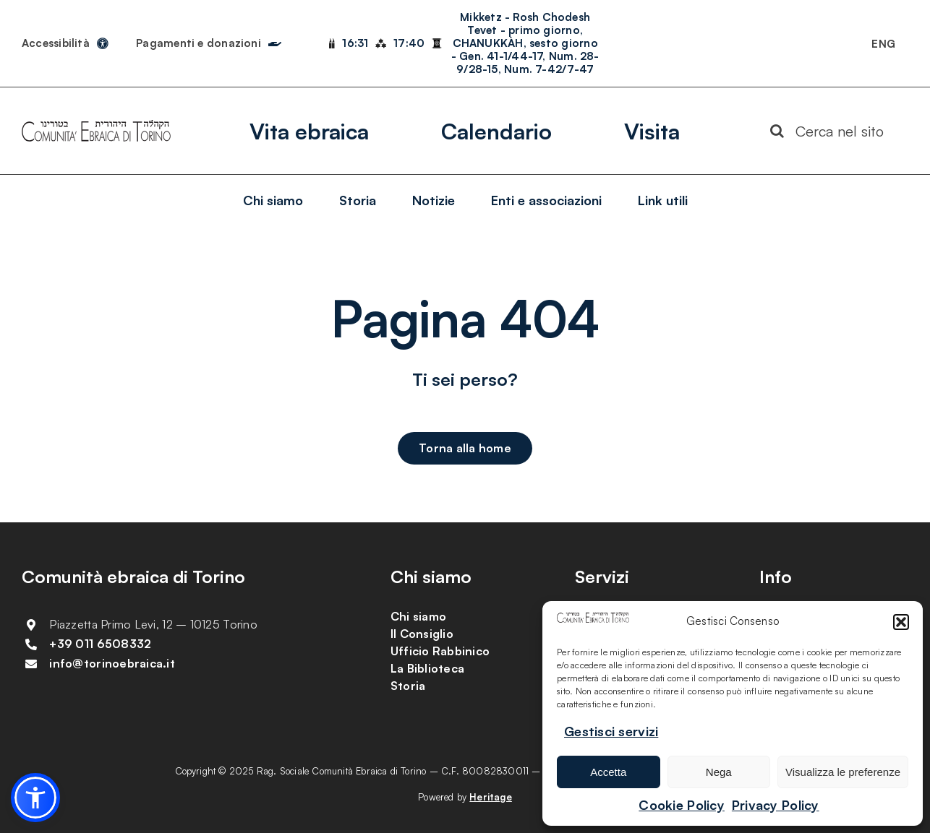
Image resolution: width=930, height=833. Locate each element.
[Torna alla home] (465, 448)
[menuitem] (883, 43)
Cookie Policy (682, 805)
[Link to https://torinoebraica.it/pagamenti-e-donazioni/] (274, 40)
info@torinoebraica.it (112, 663)
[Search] (777, 131)
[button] (901, 622)
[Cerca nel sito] (833, 131)
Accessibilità (56, 43)
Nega (719, 772)
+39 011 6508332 (100, 643)
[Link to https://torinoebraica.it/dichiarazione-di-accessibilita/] (102, 43)
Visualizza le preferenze (842, 772)
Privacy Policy (775, 805)
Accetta (608, 772)
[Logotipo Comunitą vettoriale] (96, 126)
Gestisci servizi (611, 731)
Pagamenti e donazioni (198, 43)
